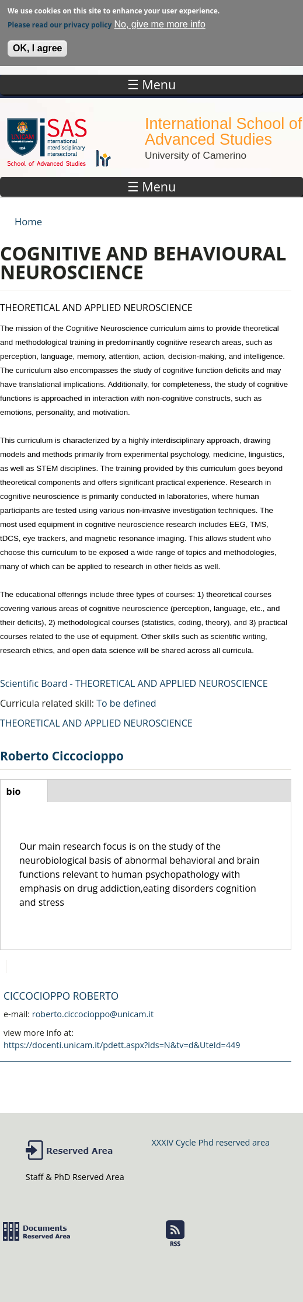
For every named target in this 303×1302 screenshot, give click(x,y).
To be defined (126, 703)
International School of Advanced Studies (223, 131)
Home (28, 221)
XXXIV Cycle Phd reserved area (211, 1142)
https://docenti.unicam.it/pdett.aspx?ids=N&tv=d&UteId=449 (122, 1044)
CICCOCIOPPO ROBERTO (61, 996)
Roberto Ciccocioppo (62, 756)
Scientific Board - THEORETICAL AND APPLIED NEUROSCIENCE (134, 683)
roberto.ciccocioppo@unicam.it (93, 1014)
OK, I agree (37, 45)
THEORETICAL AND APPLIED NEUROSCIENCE (96, 723)
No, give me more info (160, 21)
